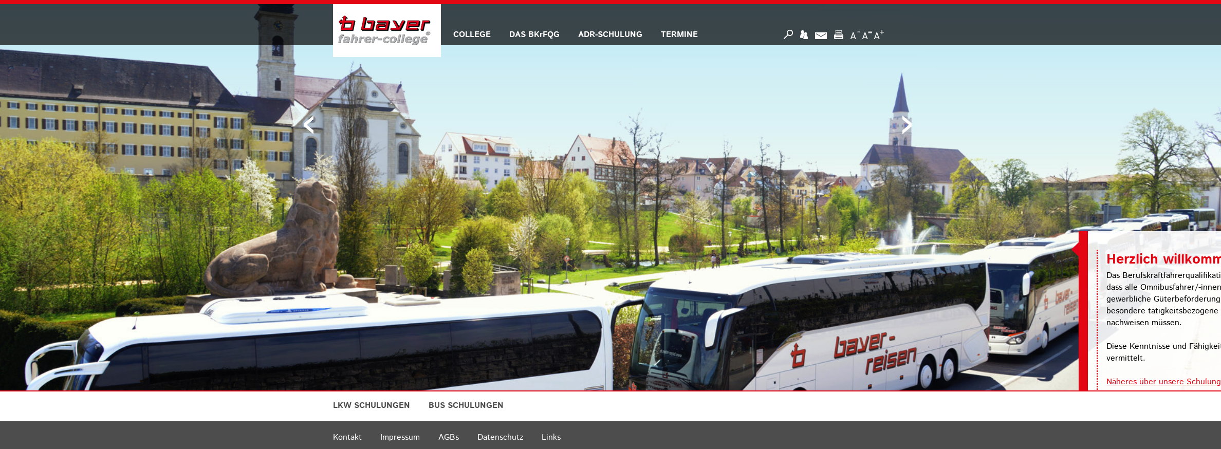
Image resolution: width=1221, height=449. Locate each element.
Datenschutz (500, 437)
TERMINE (679, 35)
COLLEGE (472, 35)
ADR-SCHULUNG (610, 35)
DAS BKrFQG (534, 35)
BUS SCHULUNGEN (466, 405)
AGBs (448, 437)
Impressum (400, 437)
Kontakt (347, 437)
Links (551, 437)
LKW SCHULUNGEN (371, 405)
